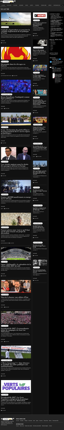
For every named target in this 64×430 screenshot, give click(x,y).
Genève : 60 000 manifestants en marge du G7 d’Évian (16, 198)
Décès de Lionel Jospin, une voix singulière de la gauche (39, 271)
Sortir (26, 5)
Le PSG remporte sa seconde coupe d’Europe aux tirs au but (39, 76)
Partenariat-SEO (57, 5)
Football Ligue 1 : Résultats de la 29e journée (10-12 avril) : (39, 227)
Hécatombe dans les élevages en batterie (13, 65)
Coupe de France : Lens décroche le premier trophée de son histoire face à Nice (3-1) (39, 128)
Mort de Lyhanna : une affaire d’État (14, 297)
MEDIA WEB (53, 68)
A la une (3, 5)
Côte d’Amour (52, 42)
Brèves (49, 5)
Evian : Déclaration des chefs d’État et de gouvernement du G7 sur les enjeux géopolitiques (15, 131)
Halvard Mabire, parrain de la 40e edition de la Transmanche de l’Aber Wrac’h (39, 172)
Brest (51, 49)
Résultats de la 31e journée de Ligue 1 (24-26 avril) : (40, 191)
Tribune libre (43, 5)
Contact (50, 425)
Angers (51, 45)
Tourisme (37, 5)
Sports (31, 5)
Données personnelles (37, 425)
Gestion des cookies (28, 425)
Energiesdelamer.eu (54, 54)
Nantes (51, 46)
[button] (63, 5)
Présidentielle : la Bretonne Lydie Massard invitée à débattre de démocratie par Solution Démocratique (39, 102)
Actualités (9, 5)
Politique (15, 5)
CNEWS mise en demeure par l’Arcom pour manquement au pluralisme (40, 24)
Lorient (51, 48)
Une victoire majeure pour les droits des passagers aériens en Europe (14, 165)
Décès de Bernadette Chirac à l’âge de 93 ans (39, 50)
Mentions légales (45, 425)
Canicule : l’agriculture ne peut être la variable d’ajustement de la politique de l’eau (15, 31)
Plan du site (22, 425)
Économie (21, 5)
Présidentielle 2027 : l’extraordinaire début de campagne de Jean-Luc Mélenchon (15, 330)
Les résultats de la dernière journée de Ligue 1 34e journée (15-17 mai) (40, 147)
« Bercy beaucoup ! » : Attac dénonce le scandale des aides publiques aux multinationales (15, 364)
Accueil (17, 425)
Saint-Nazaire (52, 43)
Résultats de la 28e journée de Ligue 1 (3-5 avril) (39, 246)
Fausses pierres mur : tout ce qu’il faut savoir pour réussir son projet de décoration (15, 231)
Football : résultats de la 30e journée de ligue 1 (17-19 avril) (39, 209)
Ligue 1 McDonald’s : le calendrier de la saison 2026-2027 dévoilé (16, 265)
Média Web (52, 40)
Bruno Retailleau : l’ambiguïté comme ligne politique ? (15, 98)
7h (62, 67)
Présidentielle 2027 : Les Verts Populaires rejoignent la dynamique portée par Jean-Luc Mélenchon (14, 399)
